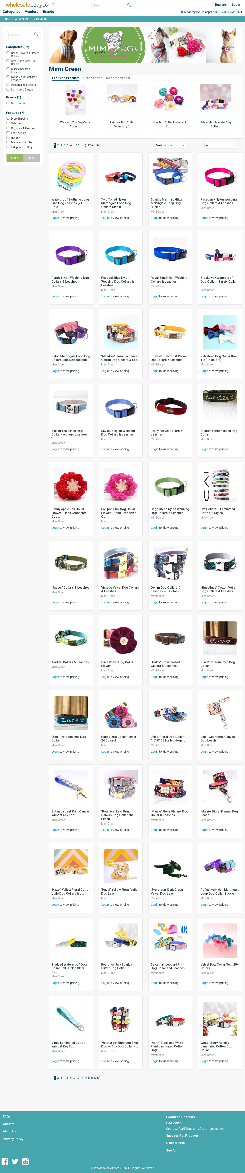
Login (236, 5)
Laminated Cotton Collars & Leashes (22, 91)
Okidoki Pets (175, 1143)
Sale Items (17, 123)
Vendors (31, 12)
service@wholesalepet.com (200, 12)
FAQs (7, 1116)
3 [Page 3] (61, 145)
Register (221, 5)
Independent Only (21, 147)
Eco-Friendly (18, 133)
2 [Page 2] (58, 145)
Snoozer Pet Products (182, 1135)
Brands (48, 12)
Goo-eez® (173, 1123)
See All (171, 1150)
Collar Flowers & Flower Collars (25, 54)
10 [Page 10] (77, 145)
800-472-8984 (232, 12)
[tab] (67, 78)
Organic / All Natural (23, 128)
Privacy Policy (13, 1139)
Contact (8, 1124)
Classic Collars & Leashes (21, 70)
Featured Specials (180, 1117)
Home (6, 19)
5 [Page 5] (68, 145)
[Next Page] (82, 145)
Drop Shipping (19, 118)
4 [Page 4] (64, 145)
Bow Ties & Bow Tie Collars (23, 62)
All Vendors (21, 19)
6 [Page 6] (71, 145)
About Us (9, 1131)
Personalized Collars (23, 84)
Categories (11, 12)
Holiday (15, 137)
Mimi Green (18, 103)
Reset (31, 157)
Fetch (14, 157)
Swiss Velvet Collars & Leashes (24, 78)
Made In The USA (21, 142)
